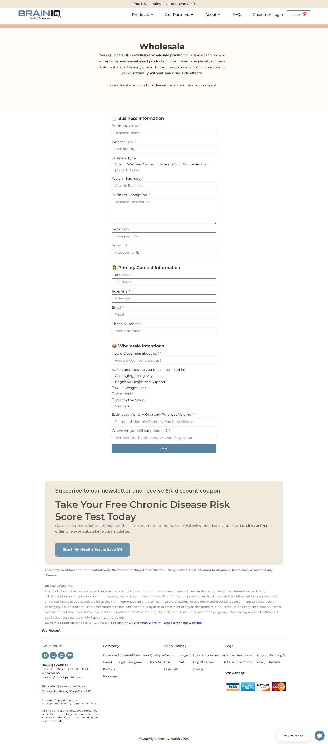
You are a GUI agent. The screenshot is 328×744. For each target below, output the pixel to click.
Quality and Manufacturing (161, 658)
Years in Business (126, 179)
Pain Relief (124, 394)
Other (135, 170)
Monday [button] (47, 703)
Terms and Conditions (245, 658)
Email (117, 307)
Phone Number (125, 324)
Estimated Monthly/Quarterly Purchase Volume (152, 414)
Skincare (122, 406)
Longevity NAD (186, 658)
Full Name (121, 275)
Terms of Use (229, 658)
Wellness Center (141, 164)
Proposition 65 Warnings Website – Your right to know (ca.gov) (157, 623)
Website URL (123, 142)
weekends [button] (48, 717)
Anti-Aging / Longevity (134, 376)
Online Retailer (195, 164)
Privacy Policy (261, 658)
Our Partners (180, 14)
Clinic (119, 170)
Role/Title (120, 291)
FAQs (237, 14)
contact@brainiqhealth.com (62, 677)
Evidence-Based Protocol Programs (110, 665)
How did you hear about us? (136, 353)
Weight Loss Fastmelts (171, 662)
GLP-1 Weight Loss (130, 388)
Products (143, 14)
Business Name (125, 126)
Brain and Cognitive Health (200, 662)
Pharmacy (168, 164)
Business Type (124, 158)
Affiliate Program (135, 658)
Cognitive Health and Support (140, 382)
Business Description (130, 195)
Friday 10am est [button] (73, 703)
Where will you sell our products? (140, 431)
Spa (118, 164)
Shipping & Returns (277, 658)
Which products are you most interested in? (149, 370)
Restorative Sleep (130, 400)
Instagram (120, 229)
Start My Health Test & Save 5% (92, 603)
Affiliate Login (123, 658)
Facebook (120, 245)
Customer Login (268, 14)
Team (146, 655)
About (213, 14)
